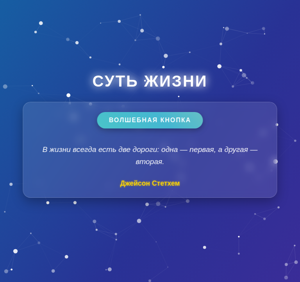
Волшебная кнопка (150, 120)
